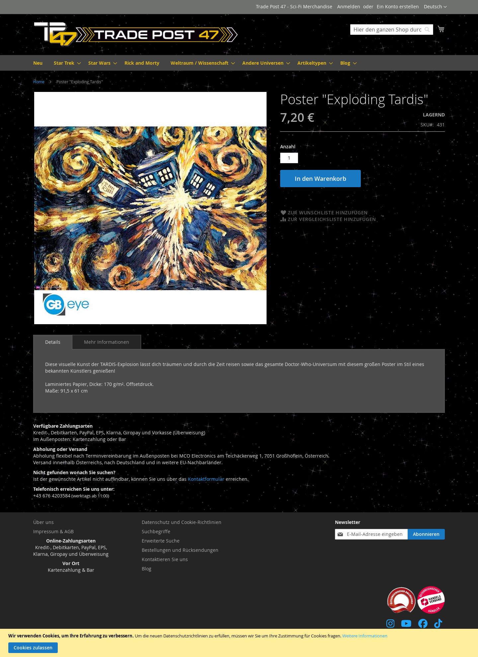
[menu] (239, 63)
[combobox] (391, 29)
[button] (435, 7)
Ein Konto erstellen (398, 6)
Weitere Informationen (364, 636)
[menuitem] (37, 63)
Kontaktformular (206, 479)
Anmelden (348, 6)
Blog (146, 568)
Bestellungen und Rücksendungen (180, 550)
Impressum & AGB (53, 531)
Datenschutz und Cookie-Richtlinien (181, 522)
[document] (239, 643)
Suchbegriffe (156, 531)
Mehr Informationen (106, 342)
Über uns (43, 522)
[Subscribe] (426, 534)
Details (52, 342)
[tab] (52, 342)
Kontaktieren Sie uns (165, 559)
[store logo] (136, 34)
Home (38, 81)
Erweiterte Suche (161, 541)
